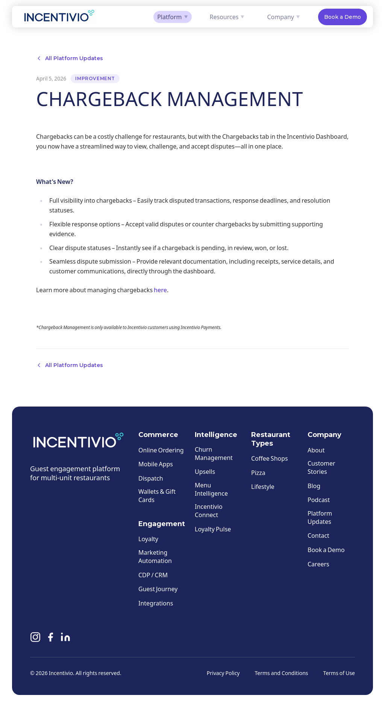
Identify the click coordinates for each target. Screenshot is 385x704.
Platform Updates (320, 517)
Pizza (258, 472)
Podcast (319, 500)
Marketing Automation (155, 556)
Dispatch (150, 478)
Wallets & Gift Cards (157, 496)
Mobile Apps (155, 464)
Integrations (155, 603)
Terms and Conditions (281, 673)
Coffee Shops (269, 458)
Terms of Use (339, 673)
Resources (227, 16)
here (160, 289)
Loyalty (148, 539)
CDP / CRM (153, 574)
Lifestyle (262, 486)
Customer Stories (321, 467)
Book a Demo (342, 17)
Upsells (205, 471)
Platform (172, 16)
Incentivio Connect (209, 511)
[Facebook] (50, 638)
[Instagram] (35, 638)
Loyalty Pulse (213, 529)
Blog (314, 485)
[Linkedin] (65, 638)
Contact (318, 535)
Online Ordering (161, 450)
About (316, 450)
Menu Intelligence (211, 489)
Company (283, 16)
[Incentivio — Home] (59, 16)
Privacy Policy (223, 673)
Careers (318, 563)
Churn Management (214, 453)
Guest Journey (157, 589)
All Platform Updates (69, 58)
